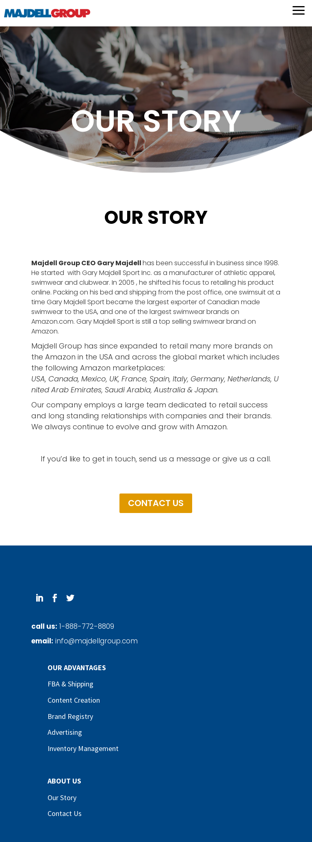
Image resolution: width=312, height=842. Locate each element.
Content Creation (74, 700)
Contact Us (65, 813)
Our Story (62, 797)
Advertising (65, 732)
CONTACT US (156, 503)
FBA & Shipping (70, 683)
